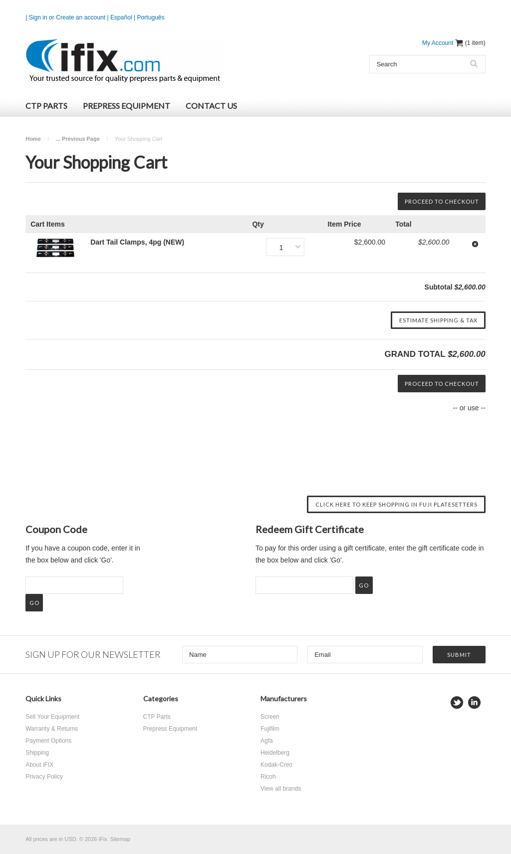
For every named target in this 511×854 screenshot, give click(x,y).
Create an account (80, 17)
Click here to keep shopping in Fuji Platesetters (396, 504)
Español (121, 17)
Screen (269, 716)
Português (151, 17)
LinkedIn (474, 702)
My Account (438, 42)
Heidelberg (274, 752)
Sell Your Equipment (52, 716)
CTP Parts (46, 105)
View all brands (280, 788)
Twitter (457, 702)
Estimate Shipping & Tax (438, 320)
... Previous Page (78, 139)
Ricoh (268, 776)
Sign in (38, 17)
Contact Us (211, 105)
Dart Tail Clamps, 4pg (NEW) (137, 242)
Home (33, 139)
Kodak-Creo (276, 764)
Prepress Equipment (126, 105)
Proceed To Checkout (442, 201)
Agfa (266, 740)
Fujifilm (269, 728)
